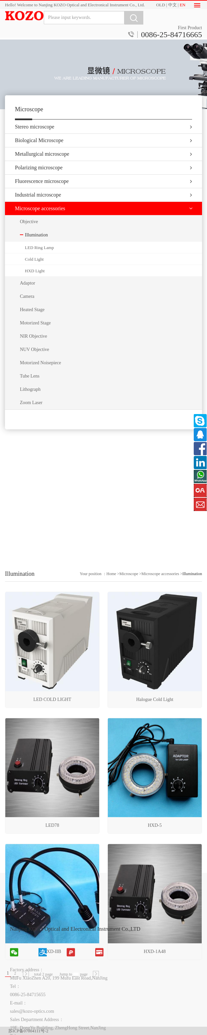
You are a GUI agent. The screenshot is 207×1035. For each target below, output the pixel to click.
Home (111, 670)
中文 (172, 4)
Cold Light (34, 269)
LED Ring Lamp (39, 258)
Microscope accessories (160, 670)
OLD (160, 4)
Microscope (128, 670)
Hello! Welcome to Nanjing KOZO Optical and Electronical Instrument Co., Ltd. (75, 4)
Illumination (192, 670)
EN (182, 4)
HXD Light (35, 281)
